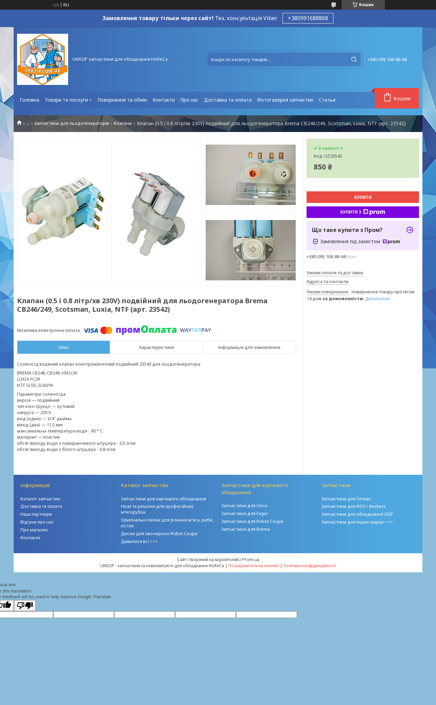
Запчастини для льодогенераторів (71, 123)
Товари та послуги (66, 100)
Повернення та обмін (122, 100)
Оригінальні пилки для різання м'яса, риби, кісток (167, 523)
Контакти (164, 100)
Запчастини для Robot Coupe (252, 521)
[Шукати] (354, 59)
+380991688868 (308, 18)
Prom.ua (250, 559)
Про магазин (34, 530)
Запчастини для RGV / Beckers (354, 506)
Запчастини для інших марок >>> (357, 522)
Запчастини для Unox (244, 505)
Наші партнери (36, 514)
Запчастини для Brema (245, 529)
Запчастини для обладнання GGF (357, 514)
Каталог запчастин (40, 499)
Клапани (123, 123)
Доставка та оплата (228, 100)
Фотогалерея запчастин (285, 100)
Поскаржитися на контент (254, 566)
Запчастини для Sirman (346, 499)
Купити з (362, 212)
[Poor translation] (25, 605)
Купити (363, 197)
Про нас (189, 100)
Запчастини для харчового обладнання (163, 499)
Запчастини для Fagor (244, 513)
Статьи (327, 100)
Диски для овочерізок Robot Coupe (159, 533)
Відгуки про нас (37, 522)
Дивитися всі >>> (139, 541)
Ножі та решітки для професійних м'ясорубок (157, 509)
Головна (29, 100)
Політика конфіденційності (309, 566)
